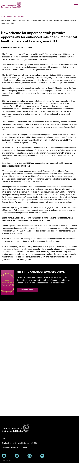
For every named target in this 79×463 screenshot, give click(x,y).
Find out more (27, 290)
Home (3, 16)
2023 (26, 16)
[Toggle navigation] (76, 5)
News (9, 16)
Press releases (18, 16)
